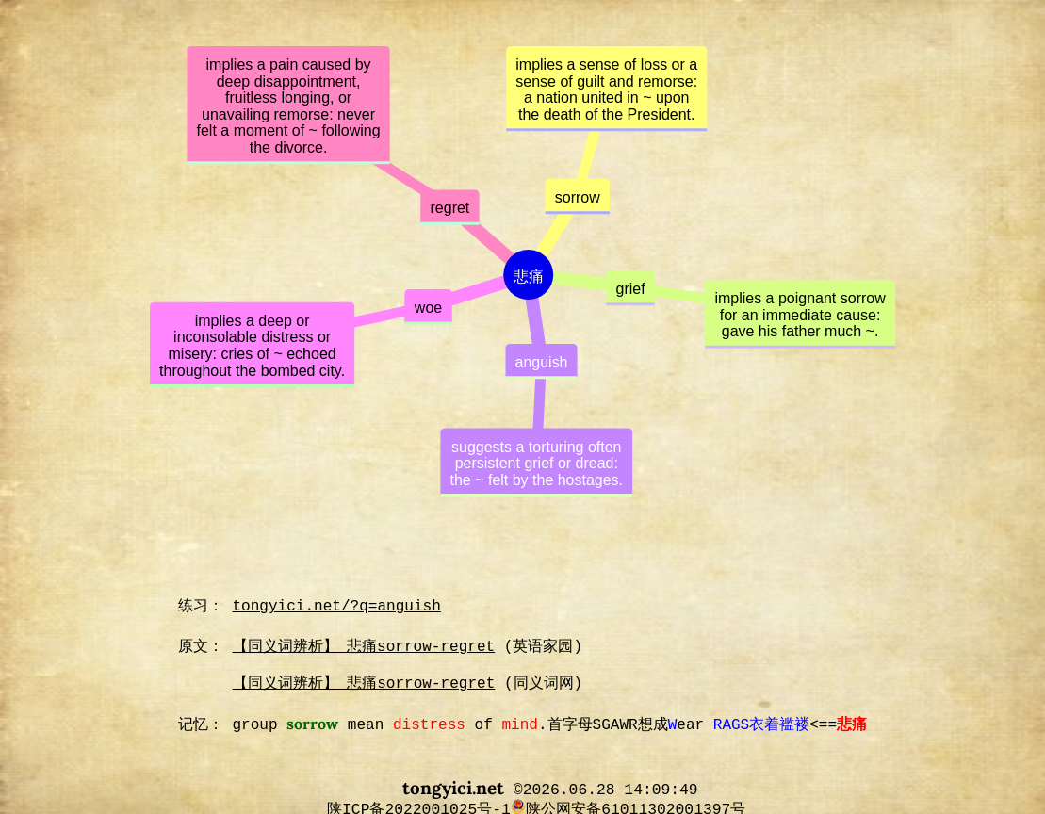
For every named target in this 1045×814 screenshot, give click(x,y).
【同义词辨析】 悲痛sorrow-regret (364, 647)
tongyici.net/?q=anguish (337, 606)
